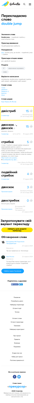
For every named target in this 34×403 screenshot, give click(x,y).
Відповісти (9, 248)
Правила (17, 339)
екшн (3, 95)
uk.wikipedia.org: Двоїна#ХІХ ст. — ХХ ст (9, 159)
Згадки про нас (17, 353)
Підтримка (17, 346)
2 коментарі (5, 115)
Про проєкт (17, 335)
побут (5, 72)
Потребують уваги (17, 301)
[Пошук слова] (24, 4)
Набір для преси (17, 356)
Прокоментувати (6, 191)
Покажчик (17, 297)
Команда (17, 343)
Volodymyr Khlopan (26, 190)
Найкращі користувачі (17, 329)
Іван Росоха (10, 256)
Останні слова (17, 318)
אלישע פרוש (16, 134)
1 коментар (4, 134)
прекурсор (17, 386)
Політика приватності (17, 360)
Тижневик (17, 325)
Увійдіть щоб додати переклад (17, 230)
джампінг (4, 89)
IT (3, 68)
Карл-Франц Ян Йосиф (8, 101)
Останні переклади (17, 322)
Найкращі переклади (17, 304)
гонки (3, 88)
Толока (17, 312)
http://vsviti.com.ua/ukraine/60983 (9, 158)
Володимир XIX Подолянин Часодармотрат (20, 208)
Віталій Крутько (27, 114)
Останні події (17, 308)
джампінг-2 (5, 91)
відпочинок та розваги (16, 68)
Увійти (12, 271)
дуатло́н (4, 93)
